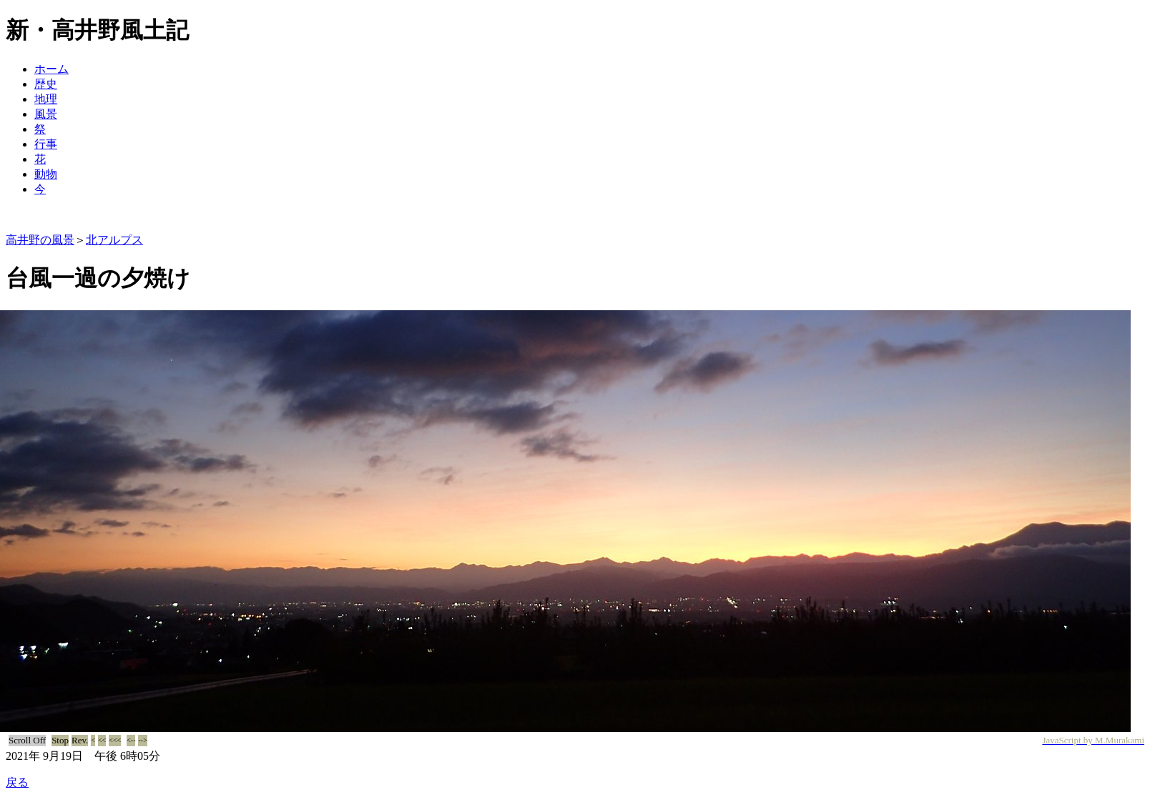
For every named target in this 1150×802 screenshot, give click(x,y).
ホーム (51, 69)
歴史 (45, 84)
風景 (45, 114)
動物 (45, 174)
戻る (17, 782)
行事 (45, 144)
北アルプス (114, 240)
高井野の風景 (40, 240)
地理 (45, 99)
